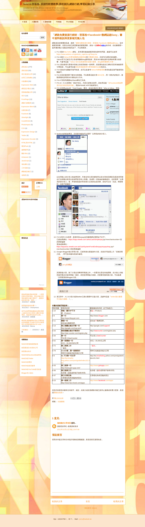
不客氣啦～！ (26, 330)
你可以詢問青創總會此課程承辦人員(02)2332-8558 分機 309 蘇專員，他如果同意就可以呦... (33, 313)
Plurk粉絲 (69, 22)
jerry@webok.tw (85, 519)
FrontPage (25, 99)
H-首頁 (24, 22)
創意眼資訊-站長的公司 (30, 348)
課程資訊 (25, 67)
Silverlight (25, 117)
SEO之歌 (100, 75)
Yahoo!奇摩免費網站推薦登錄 (75, 57)
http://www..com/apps (101, 380)
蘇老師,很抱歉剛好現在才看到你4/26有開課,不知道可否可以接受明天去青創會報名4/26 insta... (33, 322)
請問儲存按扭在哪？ (29, 305)
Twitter (24, 135)
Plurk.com (41, 285)
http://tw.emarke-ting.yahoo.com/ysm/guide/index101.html (75, 360)
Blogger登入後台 (27, 373)
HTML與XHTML (27, 143)
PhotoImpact (26, 125)
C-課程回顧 (47, 22)
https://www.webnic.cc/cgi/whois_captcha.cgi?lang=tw (77, 54)
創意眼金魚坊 (26, 351)
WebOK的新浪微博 (28, 366)
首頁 (88, 501)
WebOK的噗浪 (27, 362)
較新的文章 (57, 501)
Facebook (25, 114)
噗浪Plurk (25, 146)
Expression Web (27, 85)
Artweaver (25, 157)
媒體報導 (25, 150)
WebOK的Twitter (27, 358)
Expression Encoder (29, 139)
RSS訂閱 (81, 22)
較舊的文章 (118, 501)
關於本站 (25, 153)
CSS (23, 128)
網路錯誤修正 (26, 171)
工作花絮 (25, 168)
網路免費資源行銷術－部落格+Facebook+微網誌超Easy (97, 43)
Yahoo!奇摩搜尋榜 (98, 70)
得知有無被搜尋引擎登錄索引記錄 (88, 67)
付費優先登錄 (93, 57)
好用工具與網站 (27, 78)
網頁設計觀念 (26, 88)
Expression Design (28, 132)
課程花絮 (25, 70)
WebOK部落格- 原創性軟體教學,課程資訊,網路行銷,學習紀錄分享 (59, 4)
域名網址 (25, 164)
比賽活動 (25, 110)
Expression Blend (28, 106)
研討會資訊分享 (27, 74)
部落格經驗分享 (27, 92)
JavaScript (25, 161)
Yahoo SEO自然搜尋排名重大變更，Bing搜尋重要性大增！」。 (94, 62)
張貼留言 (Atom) (90, 508)
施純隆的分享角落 (64, 423)
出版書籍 (61, 401)
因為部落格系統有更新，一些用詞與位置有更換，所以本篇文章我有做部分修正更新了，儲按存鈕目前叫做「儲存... (33, 297)
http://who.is (68, 52)
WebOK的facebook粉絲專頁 (31, 355)
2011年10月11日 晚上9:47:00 (68, 429)
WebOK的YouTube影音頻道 (31, 369)
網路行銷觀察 (26, 103)
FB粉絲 (58, 22)
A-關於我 (35, 22)
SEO (23, 96)
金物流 (24, 175)
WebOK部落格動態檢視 (30, 344)
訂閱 (38, 187)
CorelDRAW (26, 121)
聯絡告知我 (58, 393)
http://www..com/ (99, 365)
